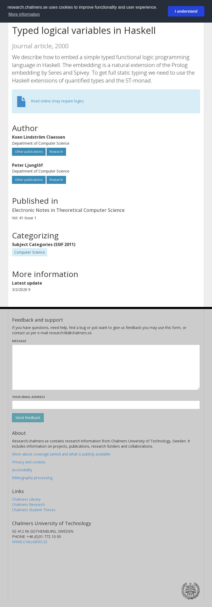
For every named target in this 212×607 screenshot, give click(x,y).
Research (56, 151)
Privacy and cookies (29, 461)
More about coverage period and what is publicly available (61, 454)
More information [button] (24, 14)
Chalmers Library (26, 499)
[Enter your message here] (106, 367)
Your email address (28, 397)
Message (19, 341)
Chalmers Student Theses (33, 509)
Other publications (29, 151)
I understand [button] (186, 11)
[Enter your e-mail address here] (106, 404)
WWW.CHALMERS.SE (29, 541)
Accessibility (22, 469)
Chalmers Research (28, 504)
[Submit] (28, 417)
